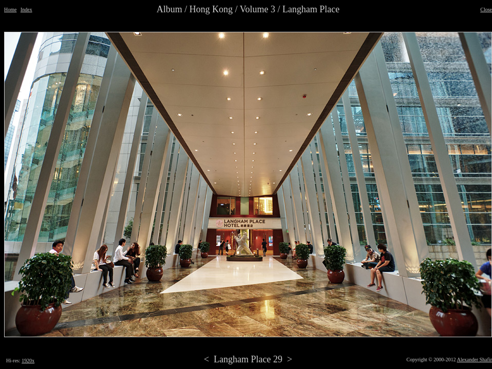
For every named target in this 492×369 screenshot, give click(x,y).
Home (10, 9)
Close (486, 9)
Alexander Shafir (474, 359)
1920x (28, 360)
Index (26, 9)
